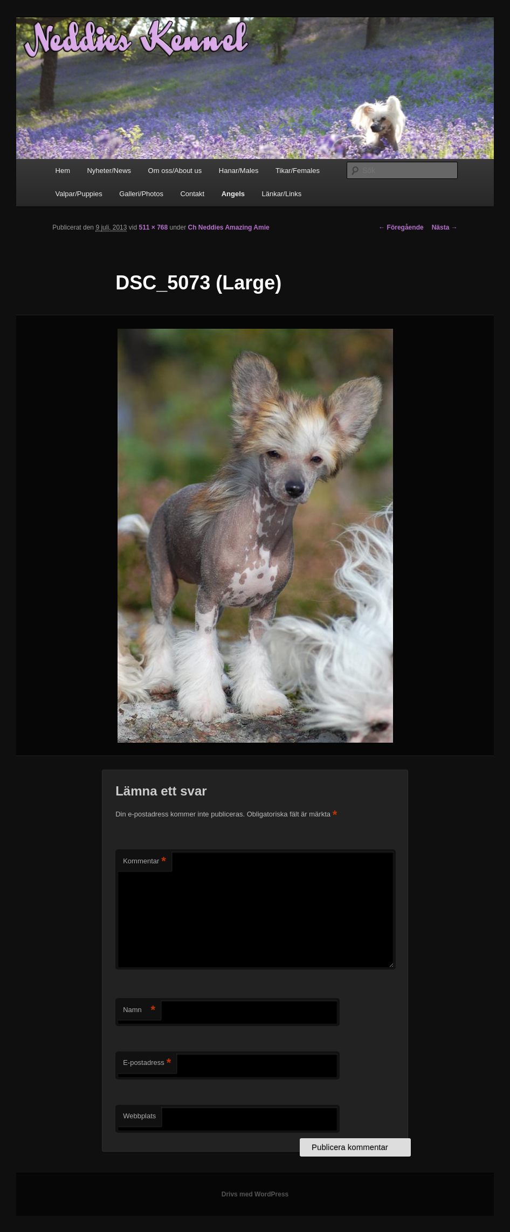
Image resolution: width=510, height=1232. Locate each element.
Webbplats (139, 1116)
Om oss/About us (175, 171)
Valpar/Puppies (79, 194)
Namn (139, 1010)
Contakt (192, 194)
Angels (233, 194)
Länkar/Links (282, 194)
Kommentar (144, 861)
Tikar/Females (297, 171)
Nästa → (445, 227)
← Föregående (400, 227)
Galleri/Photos (141, 194)
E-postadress (147, 1063)
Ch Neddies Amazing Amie (229, 227)
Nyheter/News (109, 171)
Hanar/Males (239, 171)
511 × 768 (153, 227)
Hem (63, 171)
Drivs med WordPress (255, 1194)
